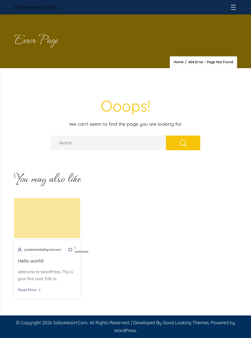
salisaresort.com (35, 7)
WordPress (125, 330)
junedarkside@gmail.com (42, 249)
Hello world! (31, 261)
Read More (29, 290)
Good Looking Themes (186, 322)
